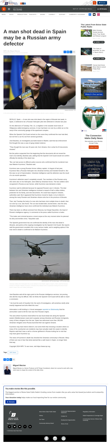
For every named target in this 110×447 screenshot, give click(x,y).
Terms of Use (64, 427)
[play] (3, 12)
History (41, 419)
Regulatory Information (89, 415)
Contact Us (64, 419)
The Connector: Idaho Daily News (94, 140)
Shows (42, 18)
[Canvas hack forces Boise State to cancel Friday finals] (86, 71)
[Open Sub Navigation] (7, 18)
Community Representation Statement (68, 415)
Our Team (41, 423)
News (4, 18)
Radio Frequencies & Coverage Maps (93, 419)
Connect (52, 18)
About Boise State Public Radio (47, 415)
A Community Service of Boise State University (92, 423)
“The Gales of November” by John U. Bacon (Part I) (99, 54)
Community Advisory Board (46, 426)
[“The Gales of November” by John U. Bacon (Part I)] (86, 55)
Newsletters (22, 18)
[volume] (9, 12)
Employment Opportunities (68, 423)
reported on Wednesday (50, 313)
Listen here (94, 150)
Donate (104, 4)
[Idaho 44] (93, 171)
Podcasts (32, 18)
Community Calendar (77, 18)
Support (62, 18)
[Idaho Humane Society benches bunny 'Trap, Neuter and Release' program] (86, 36)
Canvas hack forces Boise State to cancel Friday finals (99, 70)
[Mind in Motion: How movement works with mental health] (93, 92)
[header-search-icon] (95, 4)
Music (11, 18)
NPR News (13, 356)
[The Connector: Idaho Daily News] (93, 122)
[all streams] (102, 12)
